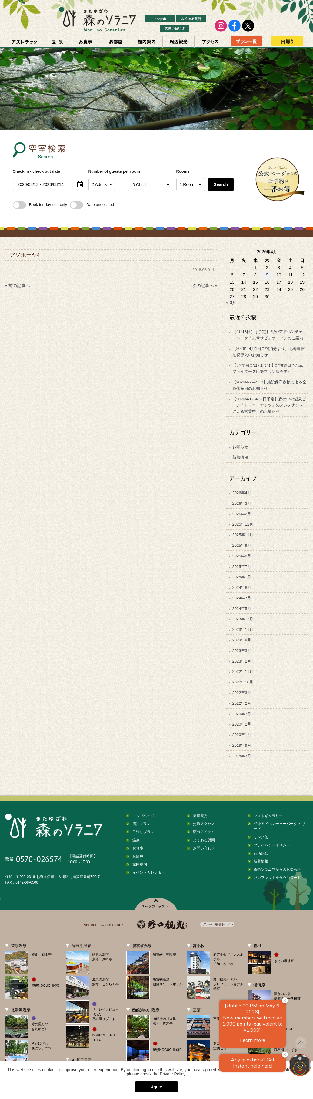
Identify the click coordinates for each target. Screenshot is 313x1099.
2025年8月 (241, 556)
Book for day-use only (40, 204)
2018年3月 (241, 756)
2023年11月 (242, 629)
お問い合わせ (204, 848)
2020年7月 (241, 714)
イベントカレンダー (148, 872)
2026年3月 (241, 503)
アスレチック (24, 42)
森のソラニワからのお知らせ (277, 869)
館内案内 (146, 42)
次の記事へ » (204, 285)
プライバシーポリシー (272, 845)
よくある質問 (204, 840)
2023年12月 (242, 619)
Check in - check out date (36, 171)
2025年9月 (241, 545)
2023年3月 (241, 650)
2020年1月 (241, 734)
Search (221, 184)
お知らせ (240, 447)
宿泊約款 (261, 853)
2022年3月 (241, 692)
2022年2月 (241, 703)
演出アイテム (204, 832)
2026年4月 (241, 493)
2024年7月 (241, 598)
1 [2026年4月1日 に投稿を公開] (255, 267)
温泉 (57, 42)
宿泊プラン (141, 824)
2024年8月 (241, 587)
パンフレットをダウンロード (277, 878)
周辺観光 (178, 42)
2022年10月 (242, 682)
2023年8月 (241, 640)
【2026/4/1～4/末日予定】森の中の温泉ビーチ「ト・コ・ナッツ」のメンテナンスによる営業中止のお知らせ (269, 405)
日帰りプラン (143, 832)
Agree (156, 1086)
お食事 (86, 42)
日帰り (287, 42)
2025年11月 (242, 535)
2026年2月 (241, 514)
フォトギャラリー (268, 816)
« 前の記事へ (17, 285)
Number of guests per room (106, 171)
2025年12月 (242, 524)
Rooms (183, 171)
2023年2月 (241, 661)
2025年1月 (241, 577)
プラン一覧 (246, 42)
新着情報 (240, 457)
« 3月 (231, 302)
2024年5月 (241, 608)
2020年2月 (241, 724)
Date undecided (92, 204)
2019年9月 (241, 745)
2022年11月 (242, 671)
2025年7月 (241, 566)
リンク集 (261, 837)
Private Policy (172, 1073)
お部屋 (116, 42)
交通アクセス (210, 42)
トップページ (143, 816)
